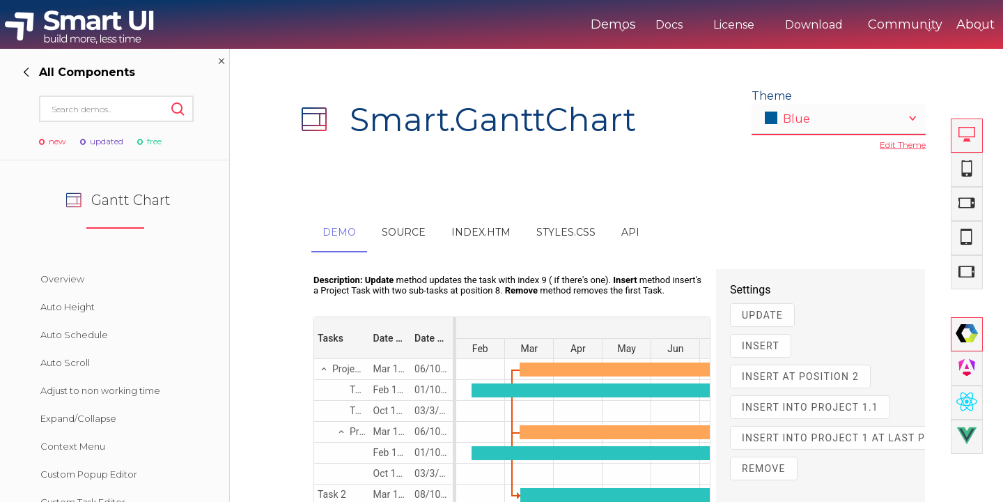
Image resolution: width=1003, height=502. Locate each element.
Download (756, 24)
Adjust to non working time (100, 390)
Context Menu (72, 446)
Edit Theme (903, 144)
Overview (62, 278)
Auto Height (67, 306)
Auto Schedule (74, 334)
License (676, 24)
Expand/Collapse (78, 418)
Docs (611, 24)
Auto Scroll (65, 362)
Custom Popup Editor (88, 474)
